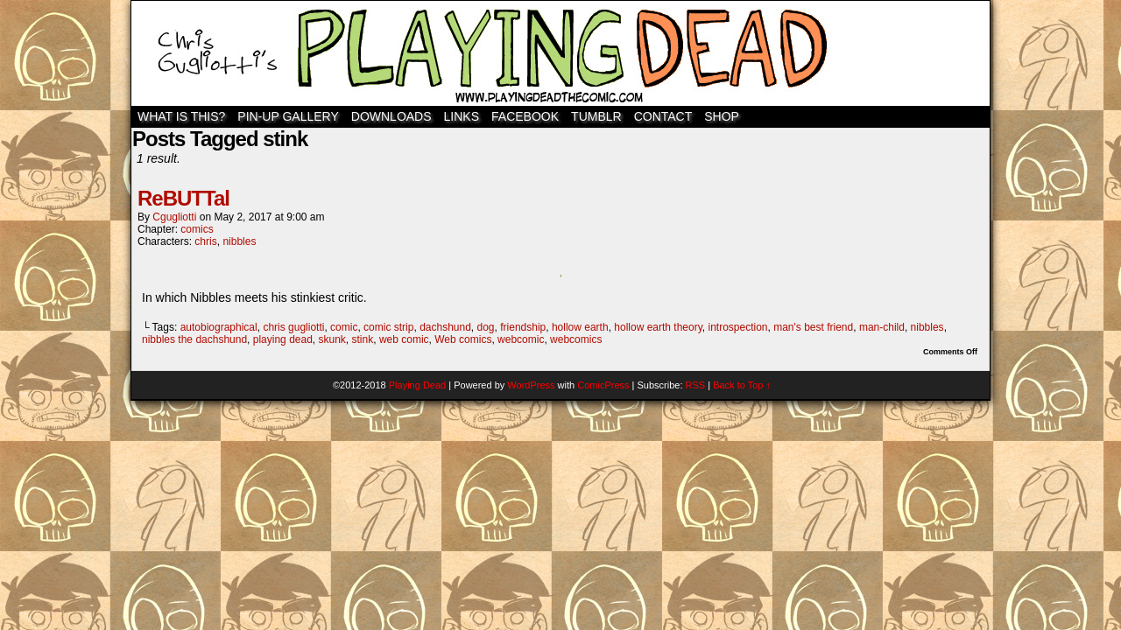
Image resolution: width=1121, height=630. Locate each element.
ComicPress (603, 385)
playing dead (283, 339)
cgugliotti (174, 217)
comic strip (388, 327)
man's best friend (813, 327)
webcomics (576, 339)
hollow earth (580, 327)
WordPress (530, 385)
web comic (404, 339)
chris (205, 241)
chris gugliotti (293, 327)
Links (461, 116)
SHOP (721, 116)
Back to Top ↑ (742, 385)
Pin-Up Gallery (287, 116)
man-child (882, 327)
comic (343, 327)
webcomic (520, 339)
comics (196, 229)
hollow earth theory (658, 327)
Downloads (391, 116)
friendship (523, 327)
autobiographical (218, 327)
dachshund (445, 327)
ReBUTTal (183, 198)
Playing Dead (560, 53)
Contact (663, 116)
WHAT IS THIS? (181, 116)
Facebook (525, 116)
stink (363, 339)
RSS (696, 385)
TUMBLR (596, 116)
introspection (737, 327)
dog (486, 327)
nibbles (239, 241)
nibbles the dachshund (194, 339)
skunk (332, 339)
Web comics (462, 339)
